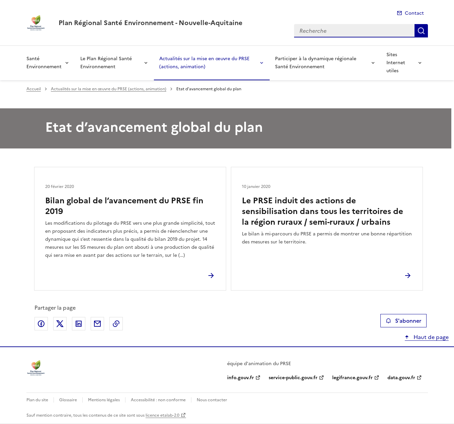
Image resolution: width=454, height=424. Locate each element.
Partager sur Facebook (41, 323)
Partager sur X (60, 323)
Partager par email (97, 323)
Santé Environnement (44, 62)
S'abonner (403, 321)
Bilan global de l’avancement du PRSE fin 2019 (124, 206)
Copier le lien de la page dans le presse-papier (116, 323)
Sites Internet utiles (395, 62)
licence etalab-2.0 (162, 415)
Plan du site (37, 400)
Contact (414, 13)
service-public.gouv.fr (293, 377)
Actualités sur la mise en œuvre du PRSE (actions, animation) (204, 62)
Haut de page (430, 337)
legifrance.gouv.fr (352, 377)
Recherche (421, 30)
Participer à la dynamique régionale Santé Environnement (315, 62)
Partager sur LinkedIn (78, 323)
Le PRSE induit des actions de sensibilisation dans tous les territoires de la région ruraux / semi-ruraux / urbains (322, 211)
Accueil (33, 89)
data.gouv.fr (401, 377)
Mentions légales (104, 400)
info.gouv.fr (240, 377)
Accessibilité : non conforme (158, 400)
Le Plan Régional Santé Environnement (106, 62)
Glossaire (68, 400)
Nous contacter (212, 400)
